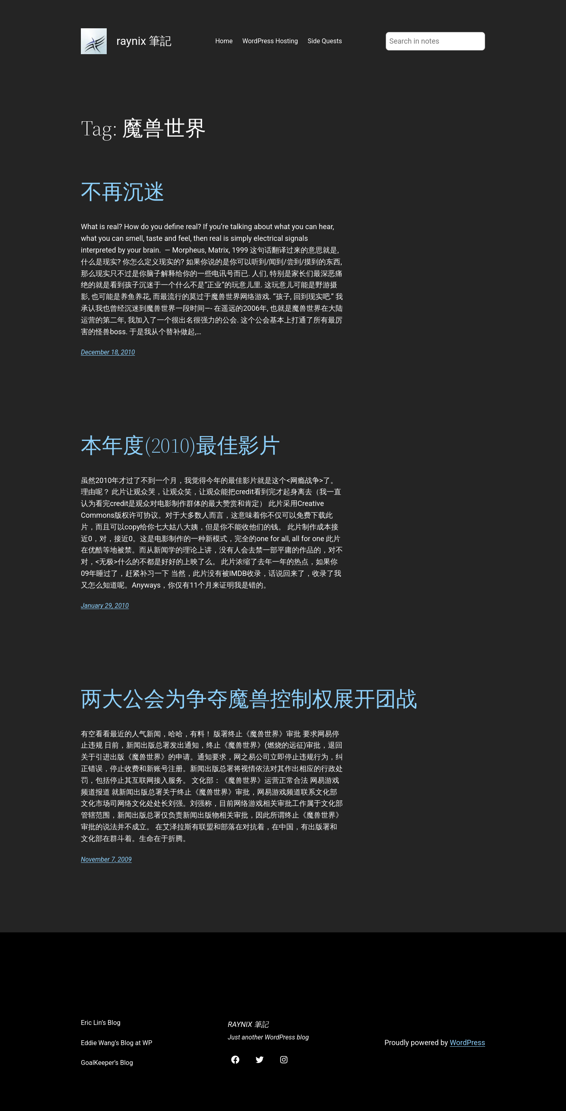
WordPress (467, 1042)
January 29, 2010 (105, 605)
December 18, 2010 (108, 352)
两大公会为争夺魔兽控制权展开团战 (249, 699)
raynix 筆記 (143, 41)
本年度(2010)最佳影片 (180, 445)
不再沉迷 (123, 191)
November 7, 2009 (106, 859)
